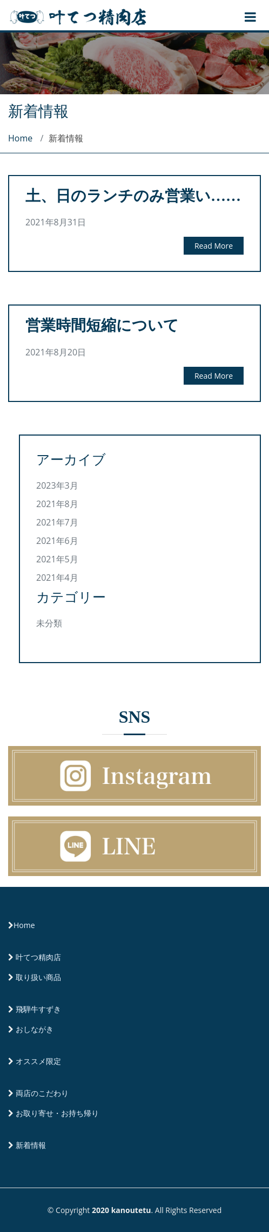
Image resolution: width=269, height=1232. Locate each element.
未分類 (49, 623)
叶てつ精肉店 (38, 957)
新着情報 (31, 1145)
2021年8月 (57, 504)
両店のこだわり (42, 1093)
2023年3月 (57, 485)
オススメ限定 (38, 1061)
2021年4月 (57, 577)
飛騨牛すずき (38, 1009)
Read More (213, 246)
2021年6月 (57, 541)
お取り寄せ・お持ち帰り (57, 1113)
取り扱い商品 (38, 977)
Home (20, 138)
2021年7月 (57, 522)
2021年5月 (57, 559)
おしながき (34, 1029)
